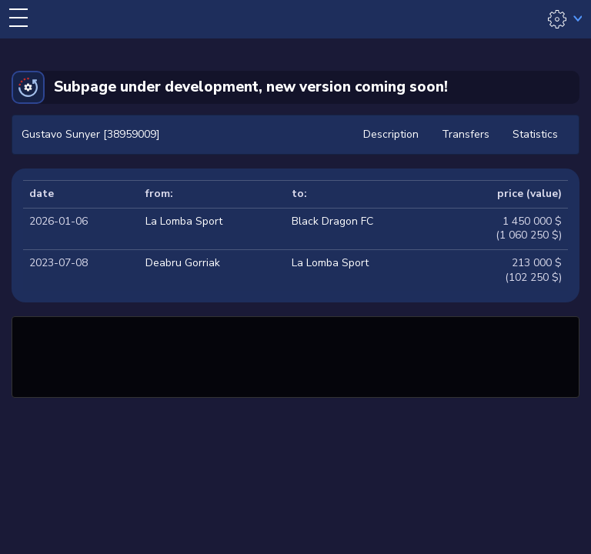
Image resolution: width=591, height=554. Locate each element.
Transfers (465, 134)
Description (391, 134)
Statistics (535, 134)
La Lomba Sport (183, 221)
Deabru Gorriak (182, 262)
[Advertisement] (295, 354)
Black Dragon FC (332, 221)
